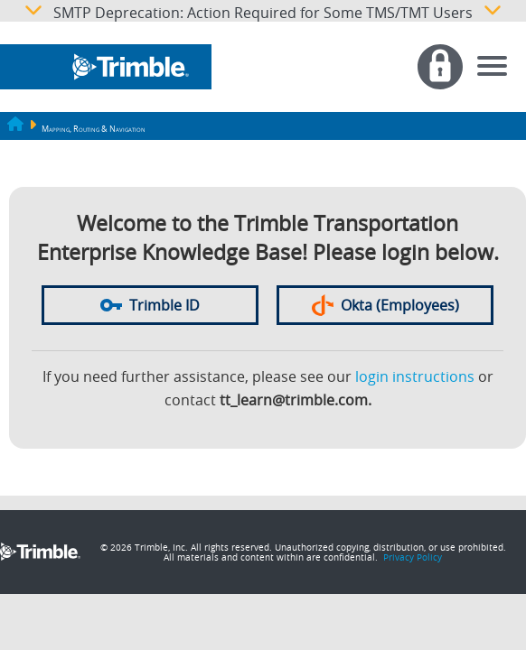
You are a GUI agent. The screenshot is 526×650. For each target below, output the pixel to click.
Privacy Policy (412, 557)
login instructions (414, 376)
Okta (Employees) (385, 305)
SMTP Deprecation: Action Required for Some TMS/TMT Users (263, 11)
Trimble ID (150, 305)
